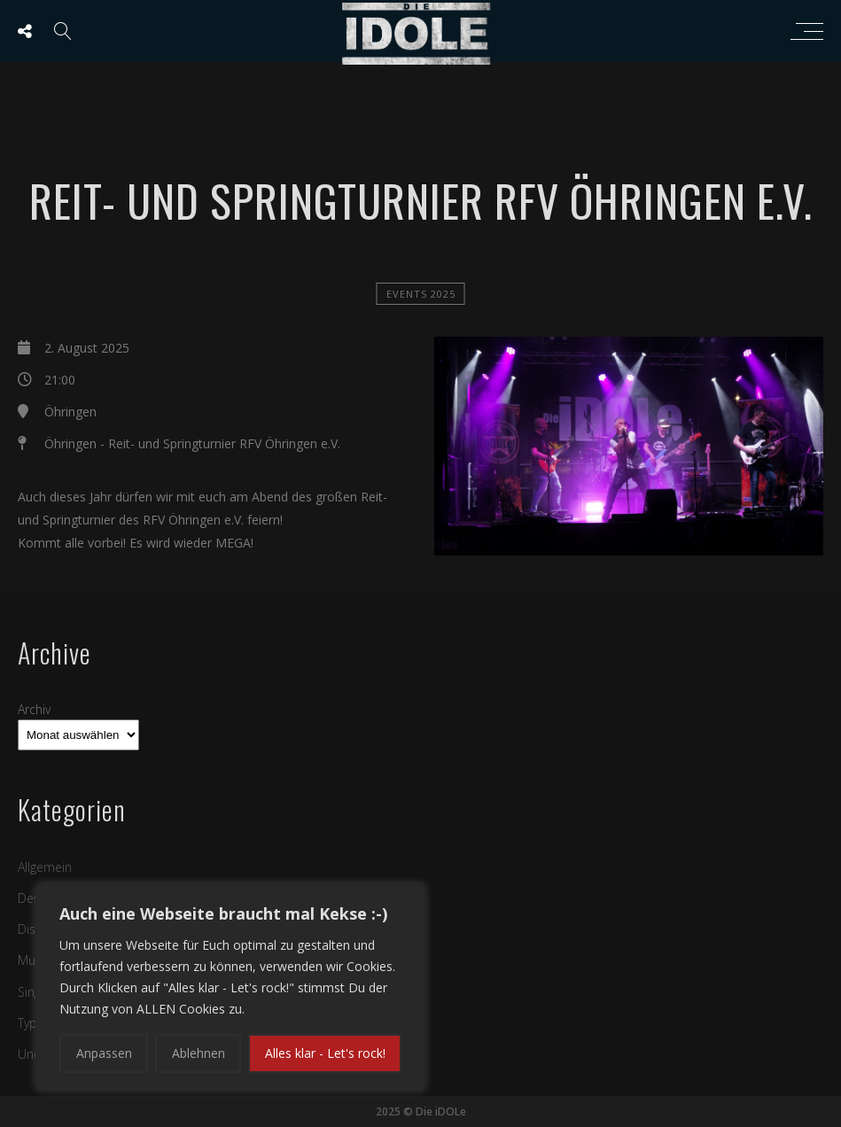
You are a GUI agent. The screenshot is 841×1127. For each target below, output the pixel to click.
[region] (230, 988)
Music (34, 960)
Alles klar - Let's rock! (325, 1053)
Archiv (34, 709)
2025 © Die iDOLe (421, 1111)
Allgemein (45, 867)
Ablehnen (198, 1053)
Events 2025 (421, 293)
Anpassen (104, 1053)
